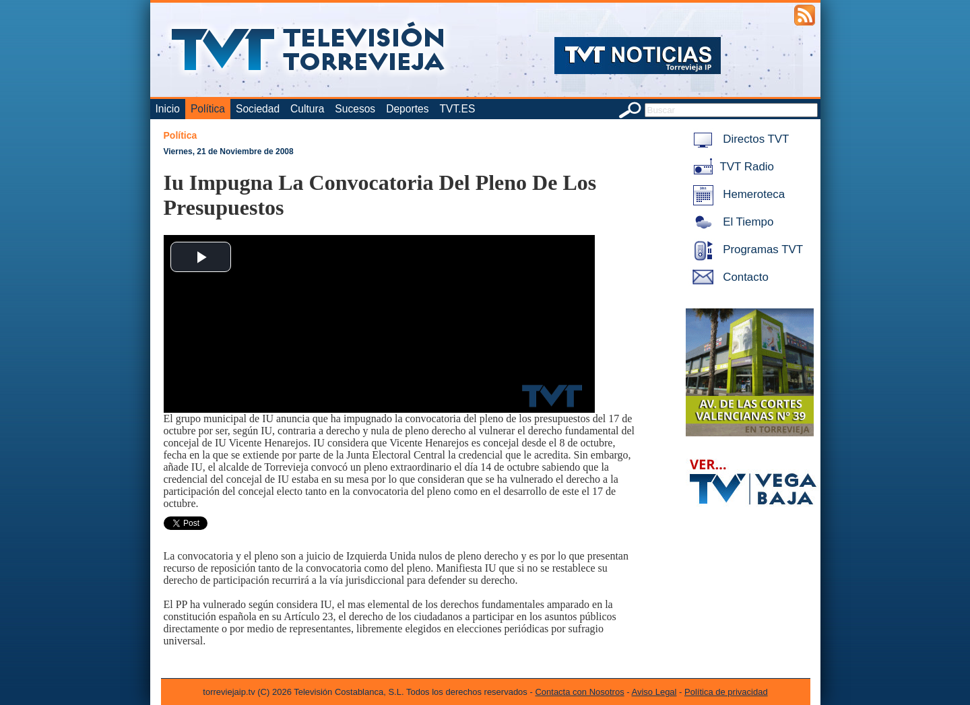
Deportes (407, 108)
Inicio (168, 108)
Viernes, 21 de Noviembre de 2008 (229, 151)
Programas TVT (746, 249)
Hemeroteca (736, 194)
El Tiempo (731, 221)
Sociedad (258, 108)
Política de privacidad (726, 692)
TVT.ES (457, 108)
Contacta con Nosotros (579, 692)
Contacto (728, 277)
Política (208, 108)
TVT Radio (731, 166)
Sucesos (355, 108)
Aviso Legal (654, 692)
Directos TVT (738, 139)
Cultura (307, 108)
